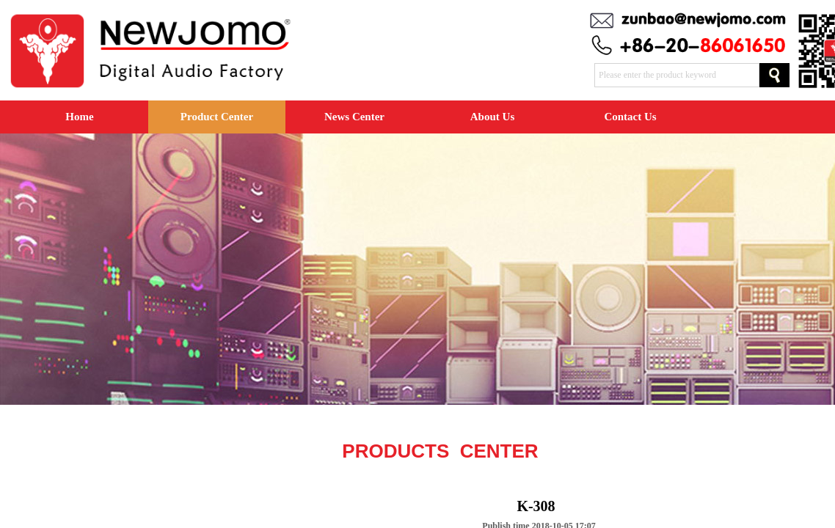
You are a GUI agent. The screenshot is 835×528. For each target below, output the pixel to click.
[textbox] (676, 75)
